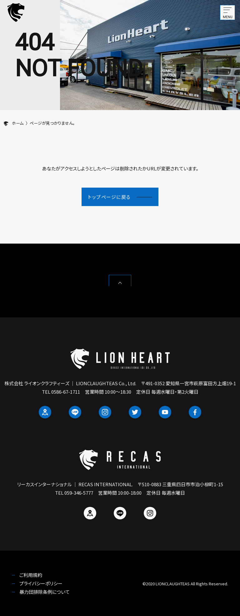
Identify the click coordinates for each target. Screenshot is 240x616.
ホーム (13, 123)
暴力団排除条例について (44, 591)
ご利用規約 (30, 575)
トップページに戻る (120, 197)
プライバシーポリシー (40, 583)
